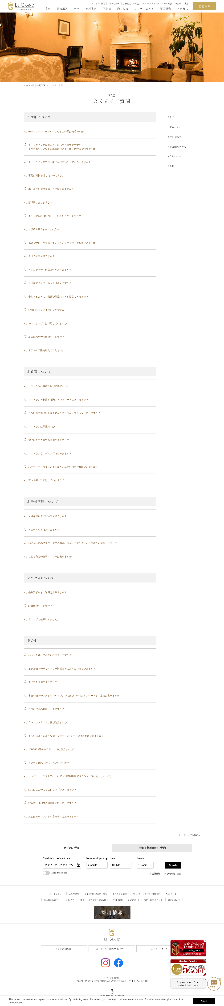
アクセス (182, 8)
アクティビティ (144, 8)
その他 (170, 165)
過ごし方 (122, 8)
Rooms (140, 858)
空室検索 (205, 6)
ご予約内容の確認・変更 (95, 893)
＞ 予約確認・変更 (172, 873)
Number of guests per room (97, 858)
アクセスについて (175, 156)
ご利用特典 (74, 893)
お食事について (174, 136)
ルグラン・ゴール (159, 948)
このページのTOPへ (190, 835)
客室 (77, 8)
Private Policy (15, 1002)
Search (173, 865)
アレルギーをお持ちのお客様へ (146, 893)
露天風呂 (62, 8)
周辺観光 (165, 8)
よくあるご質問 (98, 3)
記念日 (107, 8)
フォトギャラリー (55, 893)
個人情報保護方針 (52, 899)
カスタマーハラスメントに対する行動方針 (87, 899)
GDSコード (171, 893)
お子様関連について (176, 146)
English (178, 3)
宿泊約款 (133, 899)
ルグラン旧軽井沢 (64, 948)
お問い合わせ (114, 3)
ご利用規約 (118, 899)
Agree (204, 1001)
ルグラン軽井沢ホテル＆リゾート (111, 948)
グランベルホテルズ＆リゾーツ (156, 3)
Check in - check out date (56, 858)
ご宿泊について (174, 127)
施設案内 (91, 8)
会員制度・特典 (131, 3)
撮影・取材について (153, 899)
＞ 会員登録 (154, 873)
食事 (48, 8)
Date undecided (55, 872)
